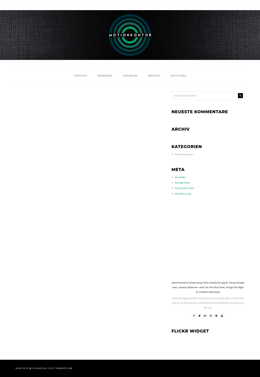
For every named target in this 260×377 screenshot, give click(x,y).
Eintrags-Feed (182, 182)
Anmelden (180, 177)
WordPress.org (183, 193)
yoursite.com (64, 368)
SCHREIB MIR (130, 75)
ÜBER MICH (154, 75)
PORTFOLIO (80, 75)
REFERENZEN (105, 75)
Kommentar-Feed (184, 188)
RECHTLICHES (178, 75)
